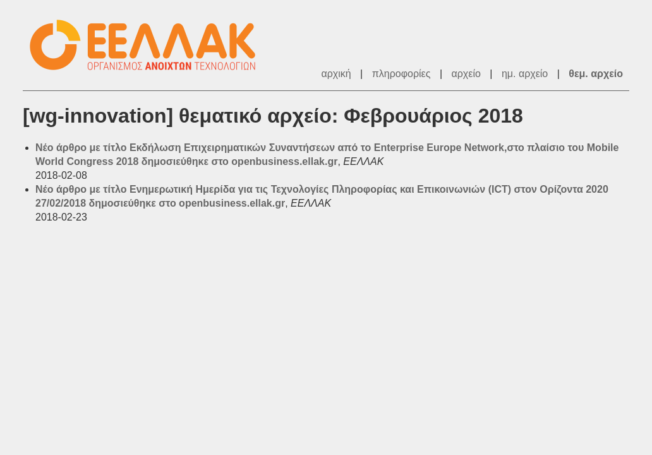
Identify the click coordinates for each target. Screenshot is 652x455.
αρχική (336, 73)
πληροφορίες (401, 73)
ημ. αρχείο (525, 73)
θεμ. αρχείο (596, 73)
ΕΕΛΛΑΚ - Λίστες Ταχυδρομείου (149, 45)
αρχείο (466, 73)
